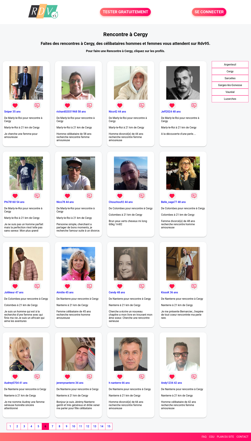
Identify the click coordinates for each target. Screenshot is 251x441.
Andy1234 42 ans (171, 382)
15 (108, 426)
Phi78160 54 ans (14, 202)
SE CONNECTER (209, 12)
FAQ (204, 436)
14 (101, 426)
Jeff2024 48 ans (171, 111)
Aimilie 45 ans (65, 292)
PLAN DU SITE (225, 436)
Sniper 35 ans (12, 111)
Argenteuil (230, 64)
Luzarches (230, 98)
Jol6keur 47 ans (13, 292)
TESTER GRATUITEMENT (125, 12)
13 (94, 426)
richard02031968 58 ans (71, 111)
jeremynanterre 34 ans (70, 382)
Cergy (230, 71)
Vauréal (230, 92)
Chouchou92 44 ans (121, 202)
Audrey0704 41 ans (16, 382)
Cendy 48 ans (117, 292)
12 (87, 426)
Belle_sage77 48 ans (173, 202)
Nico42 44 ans (117, 111)
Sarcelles (230, 78)
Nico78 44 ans (65, 202)
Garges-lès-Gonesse (230, 85)
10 (73, 426)
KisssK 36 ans (169, 292)
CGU (211, 436)
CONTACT (242, 436)
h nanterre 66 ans (119, 382)
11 (80, 426)
